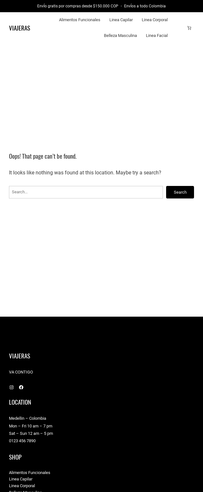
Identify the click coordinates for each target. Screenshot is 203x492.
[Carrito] (189, 28)
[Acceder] (179, 28)
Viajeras (19, 28)
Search (180, 192)
